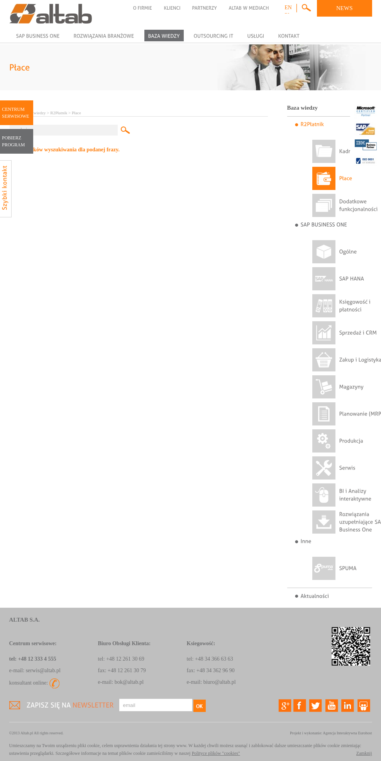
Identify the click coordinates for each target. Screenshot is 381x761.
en (288, 7)
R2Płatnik (58, 112)
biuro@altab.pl (219, 682)
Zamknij (364, 753)
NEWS (344, 8)
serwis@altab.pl (43, 670)
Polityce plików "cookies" (216, 753)
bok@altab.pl (129, 682)
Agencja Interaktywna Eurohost (347, 733)
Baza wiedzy (35, 112)
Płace (76, 112)
